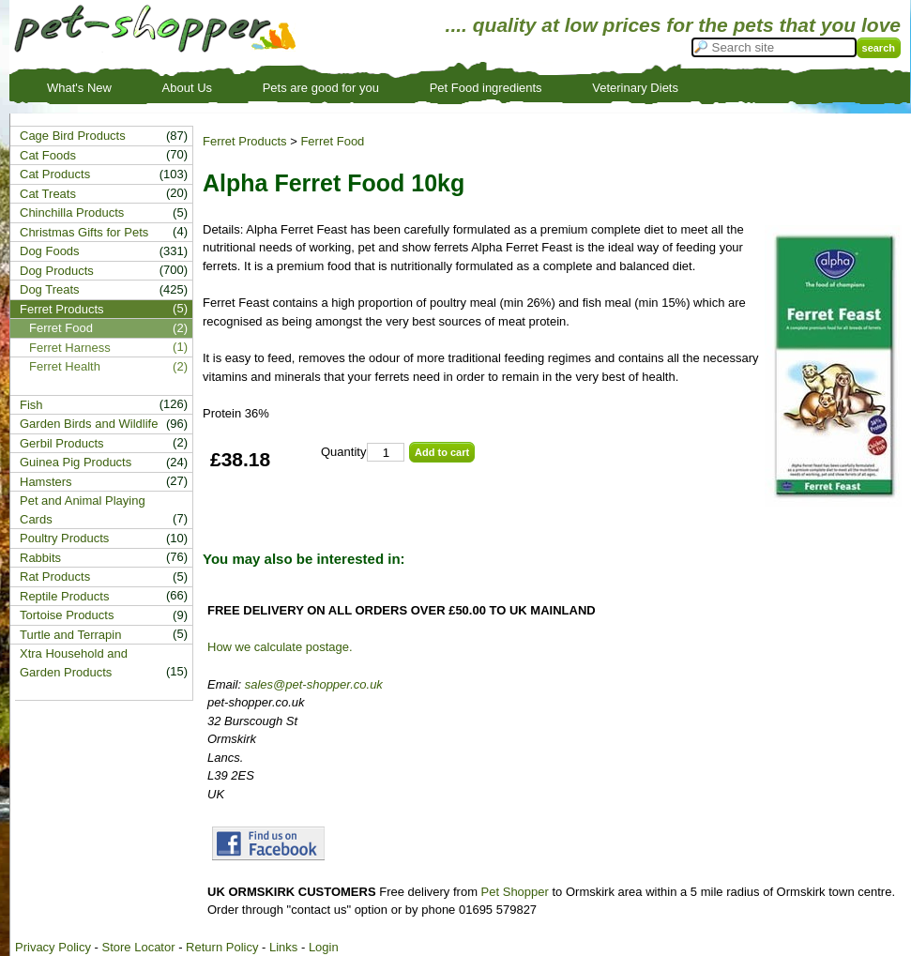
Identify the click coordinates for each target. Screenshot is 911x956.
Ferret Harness (70, 348)
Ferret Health (64, 366)
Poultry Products (64, 538)
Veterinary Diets (635, 88)
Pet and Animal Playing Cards (82, 509)
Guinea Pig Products (75, 462)
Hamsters (46, 482)
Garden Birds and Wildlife (89, 424)
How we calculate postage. (280, 647)
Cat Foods (48, 155)
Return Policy (222, 947)
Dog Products (57, 271)
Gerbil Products (62, 443)
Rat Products (55, 576)
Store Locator (138, 947)
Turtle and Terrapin (70, 635)
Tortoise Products (67, 615)
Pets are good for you (321, 88)
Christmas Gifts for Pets (84, 232)
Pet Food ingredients (486, 88)
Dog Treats (50, 289)
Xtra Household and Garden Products (74, 662)
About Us (187, 88)
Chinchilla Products (72, 212)
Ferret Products (245, 141)
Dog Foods (50, 251)
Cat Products (55, 174)
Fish (31, 405)
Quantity (343, 452)
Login (324, 947)
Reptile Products (64, 596)
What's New (79, 88)
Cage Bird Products (73, 136)
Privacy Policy (53, 947)
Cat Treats (48, 194)
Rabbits (40, 558)
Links (283, 947)
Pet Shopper (515, 892)
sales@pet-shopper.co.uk (314, 684)
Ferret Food (332, 141)
